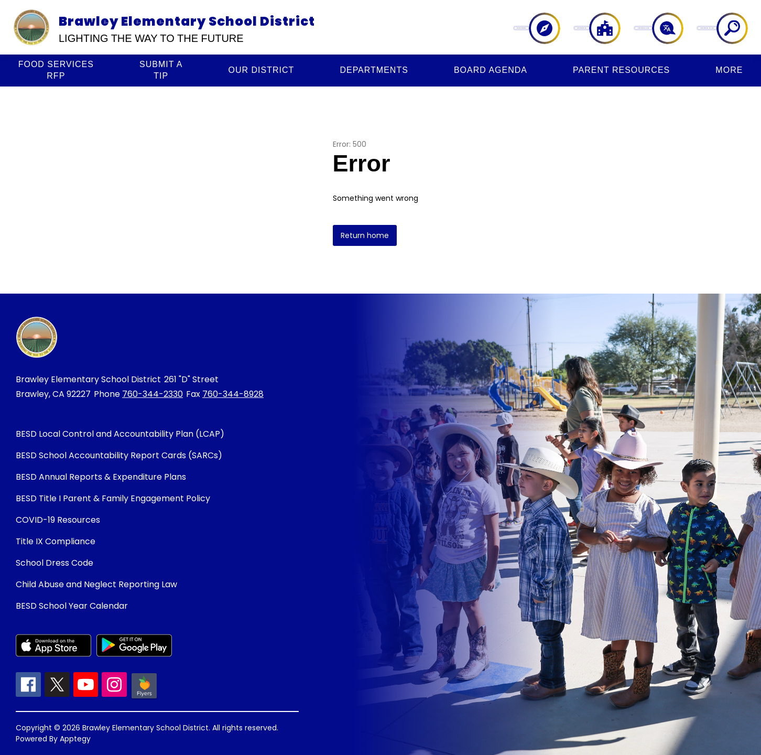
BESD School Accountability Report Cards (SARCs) (119, 455)
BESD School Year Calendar (72, 606)
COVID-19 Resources (58, 520)
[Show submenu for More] (729, 70)
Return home (365, 235)
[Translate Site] (668, 28)
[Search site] (725, 28)
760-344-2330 (152, 394)
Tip (160, 69)
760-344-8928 (233, 394)
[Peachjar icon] (144, 698)
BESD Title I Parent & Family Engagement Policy (113, 498)
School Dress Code (54, 563)
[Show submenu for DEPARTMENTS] (374, 70)
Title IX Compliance (55, 541)
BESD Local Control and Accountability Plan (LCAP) (120, 434)
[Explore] (557, 28)
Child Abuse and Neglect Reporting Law (96, 584)
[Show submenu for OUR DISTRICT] (262, 70)
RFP (56, 69)
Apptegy (75, 739)
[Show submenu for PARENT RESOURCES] (621, 70)
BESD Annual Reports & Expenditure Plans (101, 477)
